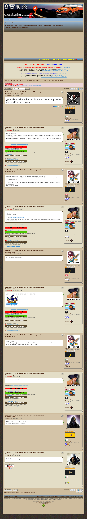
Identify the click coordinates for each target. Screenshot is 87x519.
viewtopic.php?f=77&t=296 (12, 159)
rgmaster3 (9, 130)
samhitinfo (67, 105)
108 (70, 118)
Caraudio (67, 183)
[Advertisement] (43, 45)
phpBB (39, 501)
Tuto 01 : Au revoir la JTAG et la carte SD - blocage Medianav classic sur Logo (33, 81)
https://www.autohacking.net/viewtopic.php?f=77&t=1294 (29, 85)
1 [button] (72, 88)
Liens (8, 19)
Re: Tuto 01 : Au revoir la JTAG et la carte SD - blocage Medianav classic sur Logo (23, 93)
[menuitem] (13, 23)
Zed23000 (67, 348)
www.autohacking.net (65, 67)
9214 (71, 153)
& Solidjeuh (48, 502)
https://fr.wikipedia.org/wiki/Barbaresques (19, 144)
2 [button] (74, 88)
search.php (9, 154)
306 (70, 478)
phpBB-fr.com (45, 503)
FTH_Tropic (38, 502)
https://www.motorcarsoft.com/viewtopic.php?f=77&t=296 (55, 70)
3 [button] (76, 88)
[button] (71, 89)
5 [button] (80, 88)
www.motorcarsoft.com (61, 69)
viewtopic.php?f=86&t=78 (17, 217)
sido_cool (67, 466)
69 (70, 441)
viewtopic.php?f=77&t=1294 (13, 149)
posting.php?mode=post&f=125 (13, 165)
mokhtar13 (67, 428)
